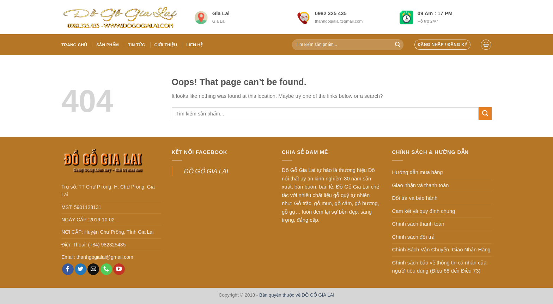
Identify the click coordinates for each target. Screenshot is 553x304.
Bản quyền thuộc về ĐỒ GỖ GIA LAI (296, 295)
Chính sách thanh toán (418, 224)
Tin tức (136, 44)
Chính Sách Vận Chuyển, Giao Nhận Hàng (441, 249)
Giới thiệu (165, 44)
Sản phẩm (107, 44)
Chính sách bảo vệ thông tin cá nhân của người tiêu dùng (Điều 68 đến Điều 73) (439, 267)
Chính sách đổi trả (413, 237)
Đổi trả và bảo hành (415, 198)
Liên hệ (194, 44)
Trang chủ (74, 44)
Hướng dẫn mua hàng (417, 172)
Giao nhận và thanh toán (420, 185)
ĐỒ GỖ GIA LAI (206, 171)
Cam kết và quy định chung (423, 211)
